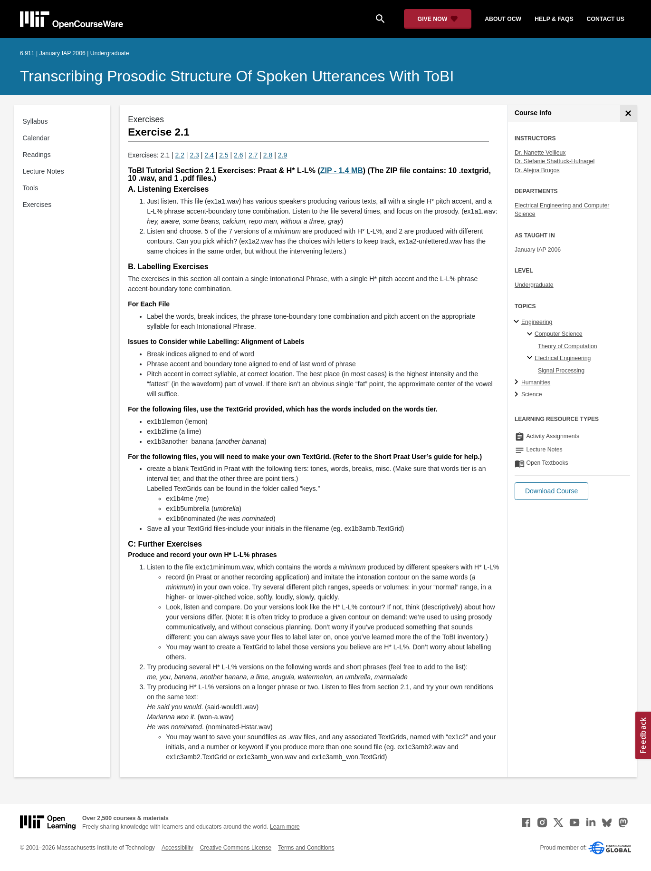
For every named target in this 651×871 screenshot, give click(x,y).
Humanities (535, 382)
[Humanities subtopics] (517, 382)
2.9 (282, 155)
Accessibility (177, 847)
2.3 (194, 155)
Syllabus (35, 121)
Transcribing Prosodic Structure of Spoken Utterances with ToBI (237, 76)
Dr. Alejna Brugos (537, 170)
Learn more (285, 826)
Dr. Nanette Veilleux (540, 152)
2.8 (267, 155)
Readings (37, 154)
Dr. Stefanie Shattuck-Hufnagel (554, 161)
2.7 (253, 155)
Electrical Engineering (563, 358)
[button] (551, 491)
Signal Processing (561, 370)
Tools (30, 188)
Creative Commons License (235, 847)
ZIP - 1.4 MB (341, 170)
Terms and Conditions (306, 847)
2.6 (238, 155)
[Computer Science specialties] (531, 334)
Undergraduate (534, 285)
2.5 (223, 155)
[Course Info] (628, 113)
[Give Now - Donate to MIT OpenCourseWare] (438, 19)
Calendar (36, 138)
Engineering (536, 322)
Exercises (37, 204)
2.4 (208, 155)
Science (531, 394)
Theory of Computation (567, 346)
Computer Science (559, 334)
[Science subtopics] (517, 395)
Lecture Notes (43, 171)
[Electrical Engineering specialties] (531, 358)
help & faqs (554, 19)
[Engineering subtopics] (517, 322)
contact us (605, 19)
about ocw (503, 19)
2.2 (179, 155)
